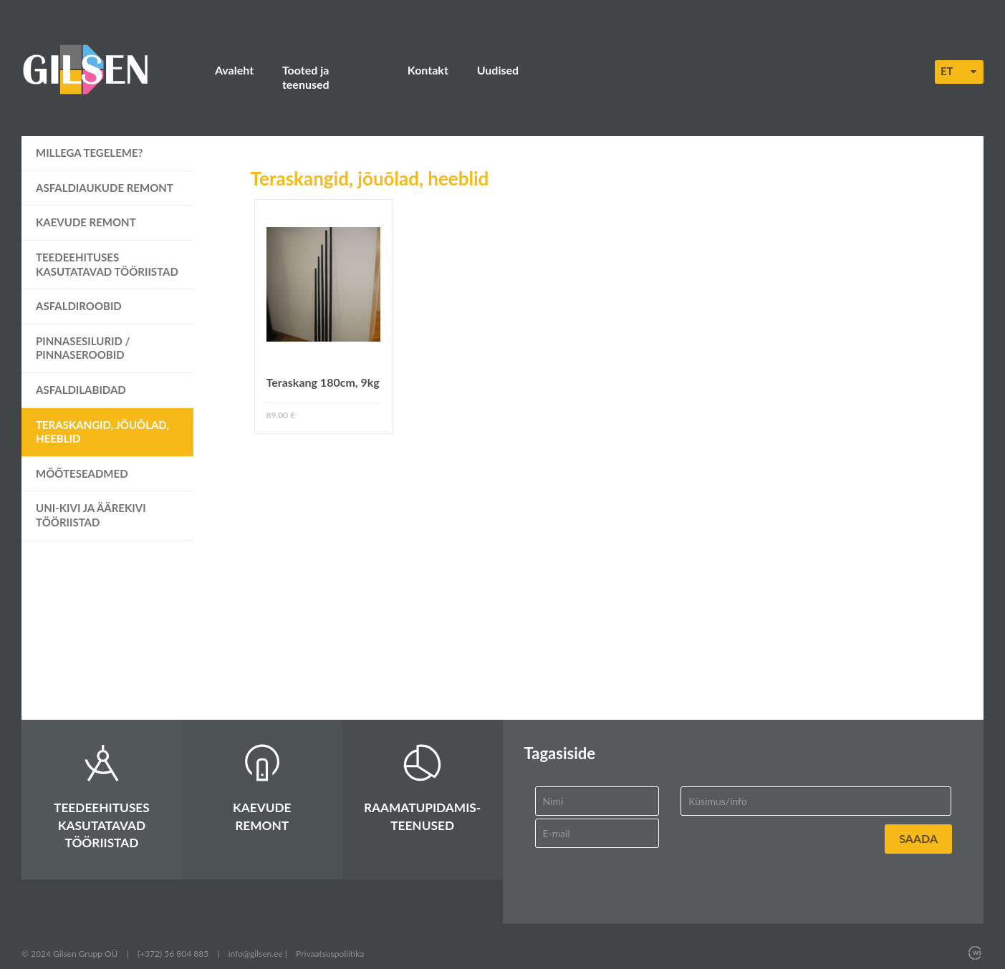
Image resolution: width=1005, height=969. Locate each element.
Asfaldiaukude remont (104, 173)
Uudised (498, 70)
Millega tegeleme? (89, 138)
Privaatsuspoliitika (330, 939)
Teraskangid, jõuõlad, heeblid (102, 417)
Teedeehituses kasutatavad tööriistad (107, 250)
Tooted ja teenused (330, 70)
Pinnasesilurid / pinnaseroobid (83, 333)
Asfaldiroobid (79, 292)
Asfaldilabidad (81, 375)
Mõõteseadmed (82, 459)
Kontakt (428, 70)
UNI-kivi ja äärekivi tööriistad (91, 501)
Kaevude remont (86, 208)
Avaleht (234, 70)
